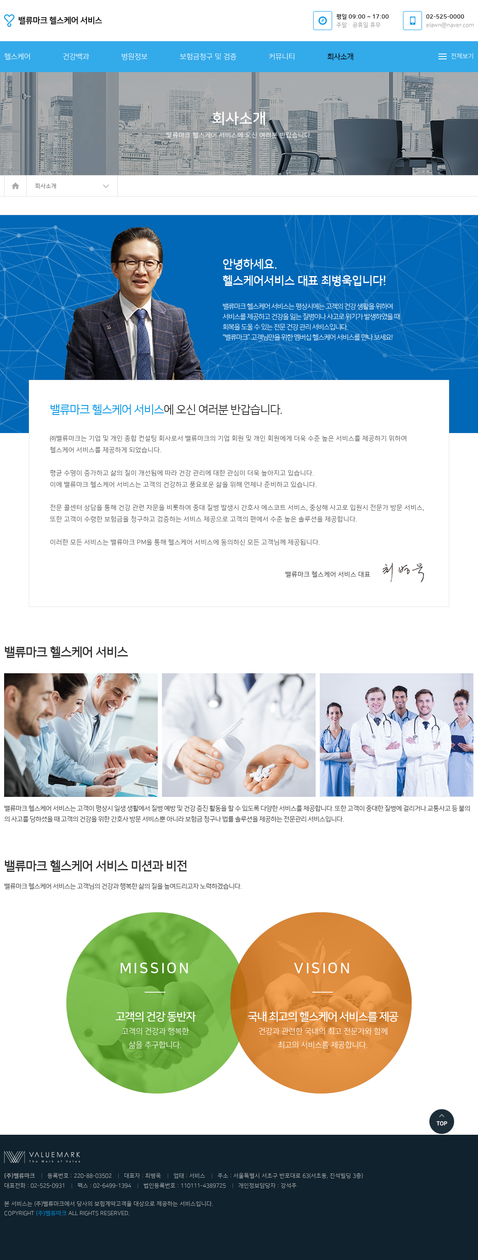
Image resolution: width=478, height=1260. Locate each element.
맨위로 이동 (441, 1121)
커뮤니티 (282, 57)
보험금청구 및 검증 (208, 57)
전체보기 (462, 56)
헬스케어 (17, 57)
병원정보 (134, 57)
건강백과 (76, 57)
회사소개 (340, 57)
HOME (15, 186)
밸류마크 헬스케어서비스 (53, 20)
